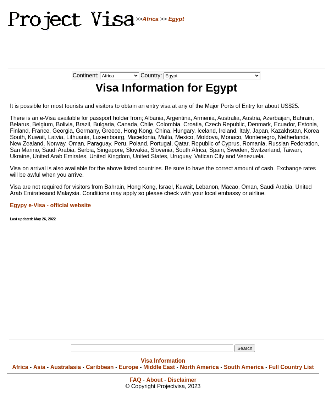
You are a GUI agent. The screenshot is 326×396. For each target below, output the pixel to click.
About (154, 380)
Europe (128, 367)
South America (244, 367)
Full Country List (291, 367)
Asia (39, 367)
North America (199, 367)
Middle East (159, 367)
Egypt (176, 19)
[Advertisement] (163, 48)
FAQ (135, 380)
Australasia (65, 367)
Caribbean (100, 367)
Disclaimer (182, 380)
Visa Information (163, 361)
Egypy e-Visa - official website (50, 205)
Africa (151, 19)
